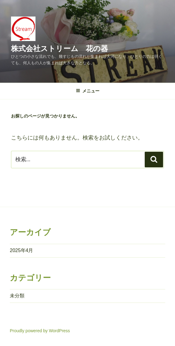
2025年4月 (21, 250)
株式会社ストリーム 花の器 (59, 48)
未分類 (17, 295)
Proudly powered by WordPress (40, 330)
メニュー (87, 90)
